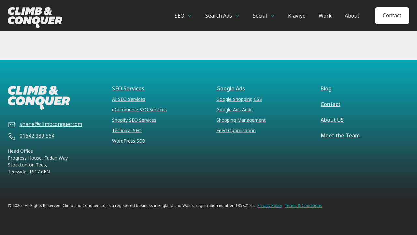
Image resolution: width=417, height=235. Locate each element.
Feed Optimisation (236, 130)
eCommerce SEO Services (139, 109)
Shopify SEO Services (134, 120)
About (352, 15)
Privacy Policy (269, 206)
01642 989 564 (37, 135)
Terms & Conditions (303, 206)
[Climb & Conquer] (62, 17)
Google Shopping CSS (239, 99)
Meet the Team (340, 135)
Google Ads (230, 88)
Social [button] (260, 15)
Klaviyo (297, 15)
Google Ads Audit (234, 109)
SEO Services (128, 88)
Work (325, 15)
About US (332, 119)
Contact (392, 15)
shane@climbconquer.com (51, 124)
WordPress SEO (128, 141)
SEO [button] (179, 15)
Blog (326, 88)
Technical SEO (127, 130)
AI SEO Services (128, 99)
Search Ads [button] (218, 15)
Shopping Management (241, 120)
